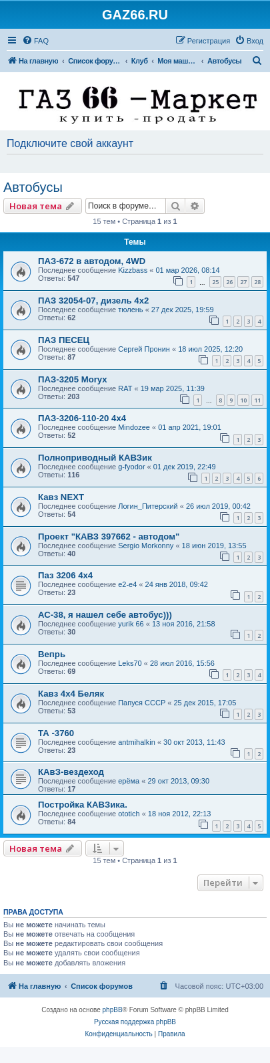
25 (215, 281)
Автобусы (33, 187)
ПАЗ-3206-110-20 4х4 (82, 418)
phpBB (113, 1010)
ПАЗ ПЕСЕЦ (63, 340)
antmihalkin (136, 742)
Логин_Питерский (148, 506)
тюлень (130, 310)
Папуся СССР (141, 703)
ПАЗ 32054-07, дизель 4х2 (93, 301)
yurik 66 (131, 624)
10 (243, 400)
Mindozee (134, 427)
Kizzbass (132, 270)
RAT (125, 388)
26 (229, 281)
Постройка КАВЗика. (82, 805)
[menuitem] (35, 41)
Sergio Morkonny (145, 546)
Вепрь (51, 654)
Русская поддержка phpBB (135, 1022)
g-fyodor (131, 467)
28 (257, 281)
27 (243, 281)
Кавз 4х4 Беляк (71, 694)
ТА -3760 (56, 733)
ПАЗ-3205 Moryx (72, 379)
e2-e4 (127, 584)
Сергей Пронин (144, 349)
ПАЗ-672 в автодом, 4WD (91, 261)
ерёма (128, 781)
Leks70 (129, 663)
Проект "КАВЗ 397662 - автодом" (108, 537)
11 (257, 400)
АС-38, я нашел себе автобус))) (105, 615)
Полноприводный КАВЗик (95, 458)
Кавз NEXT (61, 497)
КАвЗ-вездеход (71, 772)
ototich (128, 814)
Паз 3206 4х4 (65, 575)
